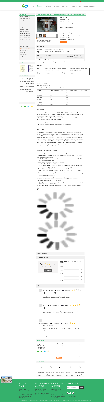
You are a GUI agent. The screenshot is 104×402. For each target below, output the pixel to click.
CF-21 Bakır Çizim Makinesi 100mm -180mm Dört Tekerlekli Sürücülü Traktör (58, 396)
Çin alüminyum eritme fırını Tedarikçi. (35, 400)
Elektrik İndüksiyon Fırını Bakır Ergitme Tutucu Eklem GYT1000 (79, 374)
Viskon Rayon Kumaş (24, 22)
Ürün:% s (39, 6)
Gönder (81, 387)
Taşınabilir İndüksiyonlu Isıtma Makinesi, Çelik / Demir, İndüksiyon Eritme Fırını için (70, 376)
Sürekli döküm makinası (25, 37)
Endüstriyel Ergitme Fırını (25, 50)
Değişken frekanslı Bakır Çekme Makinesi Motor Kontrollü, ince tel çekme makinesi (58, 391)
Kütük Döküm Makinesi (25, 39)
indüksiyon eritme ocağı (34, 12)
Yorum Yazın (48, 270)
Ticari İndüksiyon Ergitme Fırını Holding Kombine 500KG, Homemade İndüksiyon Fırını (50, 375)
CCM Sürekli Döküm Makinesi (26, 42)
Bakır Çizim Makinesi (24, 31)
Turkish (83, 1)
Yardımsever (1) (59, 293)
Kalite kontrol (76, 6)
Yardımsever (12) (49, 325)
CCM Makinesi (23, 44)
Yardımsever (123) (49, 308)
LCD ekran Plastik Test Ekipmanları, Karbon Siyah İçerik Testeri (26, 391)
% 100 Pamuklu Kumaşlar (25, 59)
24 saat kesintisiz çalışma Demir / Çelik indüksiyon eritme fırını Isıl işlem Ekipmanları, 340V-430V (46, 40)
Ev (34, 6)
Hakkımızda (57, 6)
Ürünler (26, 12)
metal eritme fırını (43, 336)
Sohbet (64, 42)
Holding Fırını (22, 27)
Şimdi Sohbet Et (74, 1)
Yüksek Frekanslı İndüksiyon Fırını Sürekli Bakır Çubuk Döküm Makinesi (40, 375)
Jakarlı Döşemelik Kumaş (25, 18)
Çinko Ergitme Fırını (24, 56)
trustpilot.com (49, 293)
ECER (90, 400)
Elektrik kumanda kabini (25, 33)
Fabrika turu (66, 6)
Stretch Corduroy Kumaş (25, 16)
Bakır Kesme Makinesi (24, 29)
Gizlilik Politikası (22, 400)
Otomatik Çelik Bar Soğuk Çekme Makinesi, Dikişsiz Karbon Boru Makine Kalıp (26, 396)
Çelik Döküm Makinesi (24, 46)
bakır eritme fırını (23, 54)
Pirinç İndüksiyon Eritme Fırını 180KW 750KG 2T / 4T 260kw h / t (60, 374)
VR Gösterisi (47, 6)
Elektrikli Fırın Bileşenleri (25, 35)
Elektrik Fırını (22, 52)
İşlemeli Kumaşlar (23, 25)
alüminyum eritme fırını (51, 336)
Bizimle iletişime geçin (89, 6)
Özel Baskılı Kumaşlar (24, 20)
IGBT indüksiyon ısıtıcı (60, 336)
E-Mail (68, 396)
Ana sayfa (21, 12)
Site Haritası (73, 396)
